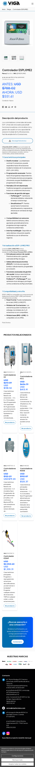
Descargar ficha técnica (17, 141)
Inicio (4, 9)
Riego (9, 9)
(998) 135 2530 (11, 727)
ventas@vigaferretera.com (13, 708)
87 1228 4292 (10, 716)
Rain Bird (10, 73)
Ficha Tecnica (6, 322)
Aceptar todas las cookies (17, 764)
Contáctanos (17, 642)
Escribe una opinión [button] (8, 79)
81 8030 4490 (10, 687)
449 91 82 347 (10, 703)
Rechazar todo (18, 760)
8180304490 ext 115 (12, 694)
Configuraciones (17, 756)
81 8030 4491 (20, 687)
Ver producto (10, 422)
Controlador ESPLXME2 (20, 9)
